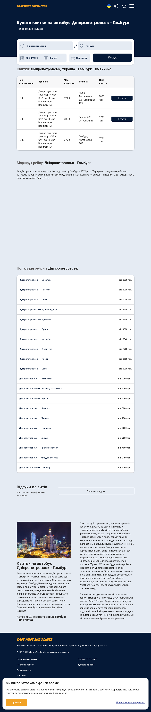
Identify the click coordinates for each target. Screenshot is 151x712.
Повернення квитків (27, 656)
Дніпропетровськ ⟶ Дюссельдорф (38, 309)
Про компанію (24, 667)
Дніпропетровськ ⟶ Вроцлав (35, 280)
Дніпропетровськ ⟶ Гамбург (35, 289)
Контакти (21, 672)
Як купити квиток (25, 661)
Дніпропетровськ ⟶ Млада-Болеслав (38, 457)
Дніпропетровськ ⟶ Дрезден (35, 319)
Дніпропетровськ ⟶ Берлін (33, 398)
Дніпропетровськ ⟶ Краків (34, 359)
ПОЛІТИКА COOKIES (87, 656)
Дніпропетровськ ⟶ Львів (34, 299)
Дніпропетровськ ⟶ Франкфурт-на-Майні (40, 388)
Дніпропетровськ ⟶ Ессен (34, 369)
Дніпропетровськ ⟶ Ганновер (34, 467)
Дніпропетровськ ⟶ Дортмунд (36, 349)
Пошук (112, 57)
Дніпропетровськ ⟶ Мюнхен (34, 418)
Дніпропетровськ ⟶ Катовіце (35, 339)
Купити (124, 98)
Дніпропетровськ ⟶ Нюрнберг (35, 428)
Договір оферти (86, 661)
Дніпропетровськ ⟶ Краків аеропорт (38, 448)
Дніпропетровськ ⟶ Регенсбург (35, 378)
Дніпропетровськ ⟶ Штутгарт (34, 408)
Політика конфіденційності (130, 702)
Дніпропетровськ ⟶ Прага (34, 329)
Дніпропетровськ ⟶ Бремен (34, 438)
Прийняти (16, 702)
